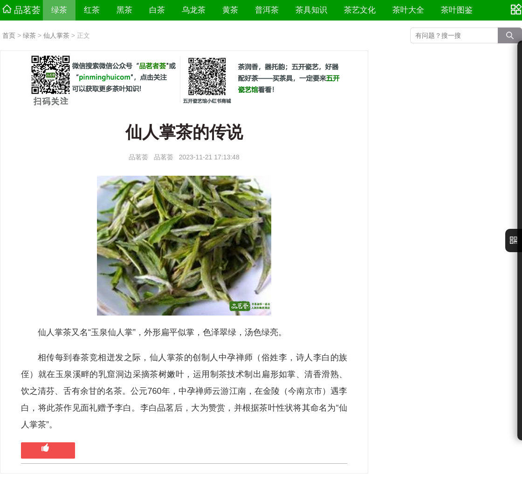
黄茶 (230, 10)
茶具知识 (311, 10)
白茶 (157, 10)
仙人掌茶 (56, 35)
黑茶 (124, 10)
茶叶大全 (408, 10)
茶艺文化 (360, 10)
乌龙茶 (194, 10)
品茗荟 (21, 10)
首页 (8, 35)
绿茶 (59, 10)
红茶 (92, 10)
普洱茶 (267, 10)
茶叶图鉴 (457, 10)
